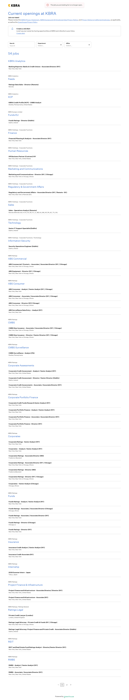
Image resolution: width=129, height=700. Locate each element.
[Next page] (70, 685)
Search (12, 43)
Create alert (20, 33)
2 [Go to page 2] (66, 685)
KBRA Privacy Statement (30, 20)
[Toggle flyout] (61, 45)
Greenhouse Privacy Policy (27, 22)
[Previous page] (58, 685)
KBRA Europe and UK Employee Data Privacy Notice (59, 20)
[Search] (21, 46)
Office (68, 43)
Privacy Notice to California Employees (96, 20)
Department (42, 43)
